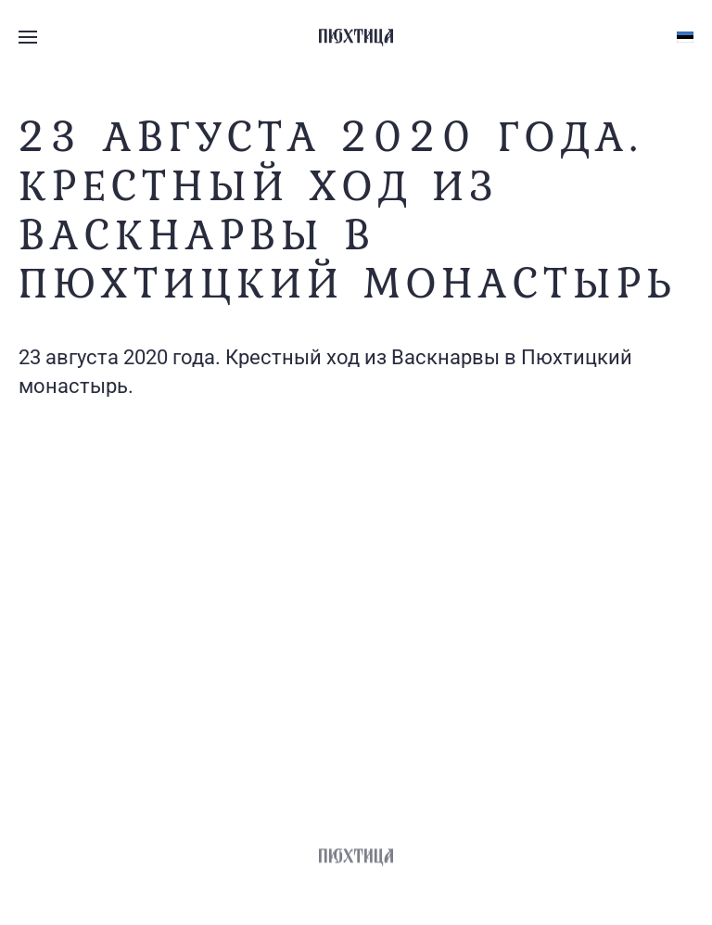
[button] (28, 37)
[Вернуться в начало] (356, 37)
